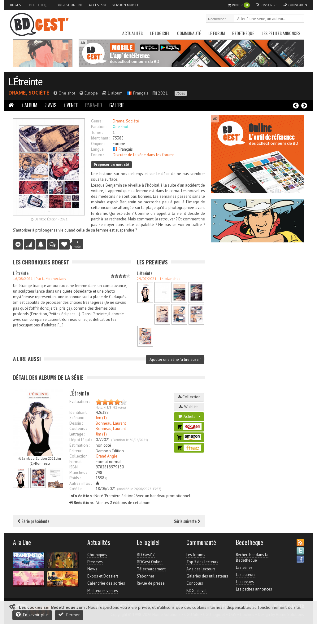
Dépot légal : (80, 439)
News (92, 569)
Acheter (189, 416)
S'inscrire (266, 5)
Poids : (74, 477)
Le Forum (216, 33)
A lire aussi (27, 359)
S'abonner (145, 576)
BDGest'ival (196, 590)
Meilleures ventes (102, 590)
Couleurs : (78, 428)
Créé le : (76, 488)
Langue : (98, 149)
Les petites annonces (281, 33)
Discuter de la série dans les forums (144, 154)
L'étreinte (144, 273)
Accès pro (97, 5)
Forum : (97, 154)
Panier (239, 5)
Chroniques (97, 554)
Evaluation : (79, 401)
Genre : (97, 121)
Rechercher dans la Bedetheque (252, 557)
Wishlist (189, 406)
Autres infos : (80, 483)
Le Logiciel (160, 33)
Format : (76, 461)
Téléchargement (151, 569)
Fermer (69, 614)
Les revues (245, 581)
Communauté (189, 33)
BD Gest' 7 (146, 554)
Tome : (97, 132)
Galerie (116, 105)
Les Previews (152, 262)
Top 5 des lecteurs (202, 561)
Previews (95, 561)
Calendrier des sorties (106, 583)
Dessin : (76, 423)
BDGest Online (70, 5)
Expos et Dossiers (103, 576)
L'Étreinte (25, 81)
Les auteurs (245, 574)
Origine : (98, 143)
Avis (50, 105)
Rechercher (299, 19)
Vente (70, 105)
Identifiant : (100, 138)
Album (29, 105)
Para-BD (93, 105)
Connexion (295, 5)
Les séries (244, 567)
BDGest (16, 5)
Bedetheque (39, 5)
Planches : (78, 472)
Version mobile (125, 5)
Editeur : (76, 451)
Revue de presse (151, 583)
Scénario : (77, 417)
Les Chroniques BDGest (41, 262)
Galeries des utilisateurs (207, 576)
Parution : (99, 126)
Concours (194, 583)
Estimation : (79, 445)
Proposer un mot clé (111, 164)
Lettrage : (77, 434)
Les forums (195, 554)
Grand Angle (106, 456)
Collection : (79, 456)
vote (77, 244)
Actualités (132, 33)
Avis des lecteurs (200, 569)
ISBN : (74, 467)
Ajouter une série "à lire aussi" (175, 359)
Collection (189, 397)
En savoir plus (32, 614)
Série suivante (187, 521)
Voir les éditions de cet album (109, 502)
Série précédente (33, 521)
